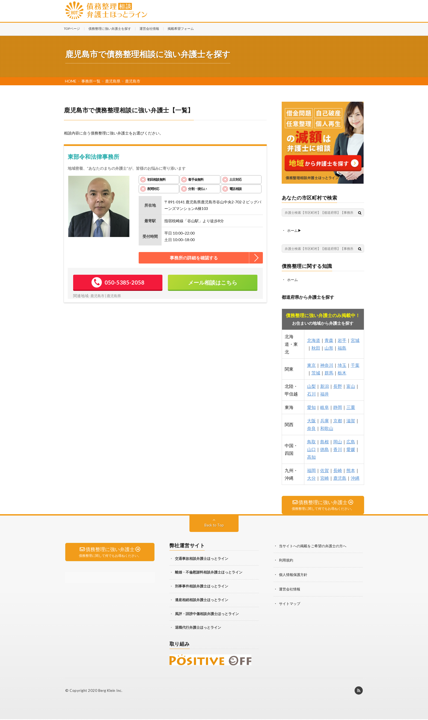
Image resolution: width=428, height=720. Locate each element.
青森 (329, 339)
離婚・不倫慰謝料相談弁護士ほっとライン (208, 572)
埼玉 (342, 364)
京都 (337, 420)
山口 (311, 448)
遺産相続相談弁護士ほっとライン (201, 600)
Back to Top (214, 525)
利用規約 (286, 560)
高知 (311, 456)
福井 (324, 393)
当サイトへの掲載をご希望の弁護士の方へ (315, 546)
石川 (311, 393)
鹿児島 (339, 477)
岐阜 (324, 406)
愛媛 (350, 448)
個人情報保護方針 (294, 574)
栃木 (342, 372)
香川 (337, 448)
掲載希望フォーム (181, 29)
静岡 (337, 406)
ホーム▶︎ (294, 230)
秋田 (315, 347)
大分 (311, 477)
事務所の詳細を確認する (194, 257)
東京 (311, 364)
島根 (324, 441)
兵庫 (324, 420)
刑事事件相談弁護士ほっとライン (201, 586)
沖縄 (355, 477)
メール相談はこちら (212, 282)
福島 (342, 347)
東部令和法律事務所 (93, 156)
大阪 (311, 420)
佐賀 (324, 469)
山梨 (311, 385)
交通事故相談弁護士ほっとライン (201, 559)
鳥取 (311, 441)
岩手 (342, 339)
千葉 (355, 364)
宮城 (355, 339)
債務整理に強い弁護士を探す (109, 29)
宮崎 (324, 477)
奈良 (311, 427)
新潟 (324, 385)
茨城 (315, 372)
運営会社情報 (149, 29)
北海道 (313, 339)
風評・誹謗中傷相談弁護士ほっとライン (207, 614)
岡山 (337, 441)
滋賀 (350, 420)
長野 (337, 385)
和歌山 (326, 427)
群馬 (329, 372)
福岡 (311, 469)
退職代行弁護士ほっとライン (198, 628)
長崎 (337, 469)
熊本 (350, 469)
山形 (329, 347)
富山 (350, 385)
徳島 (324, 448)
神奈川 (326, 364)
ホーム (293, 279)
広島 (350, 441)
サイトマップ (290, 603)
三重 (350, 406)
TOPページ (72, 29)
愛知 (311, 406)
